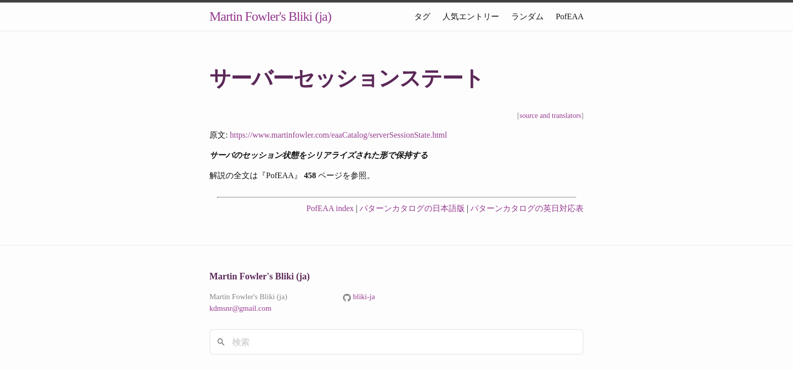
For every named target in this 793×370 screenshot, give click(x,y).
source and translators (550, 115)
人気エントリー (471, 16)
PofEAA (570, 16)
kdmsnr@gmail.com (240, 308)
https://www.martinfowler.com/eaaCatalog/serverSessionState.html (338, 135)
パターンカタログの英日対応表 (527, 208)
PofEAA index (330, 208)
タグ (422, 16)
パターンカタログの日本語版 (412, 208)
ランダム (527, 16)
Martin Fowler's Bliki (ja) (270, 16)
